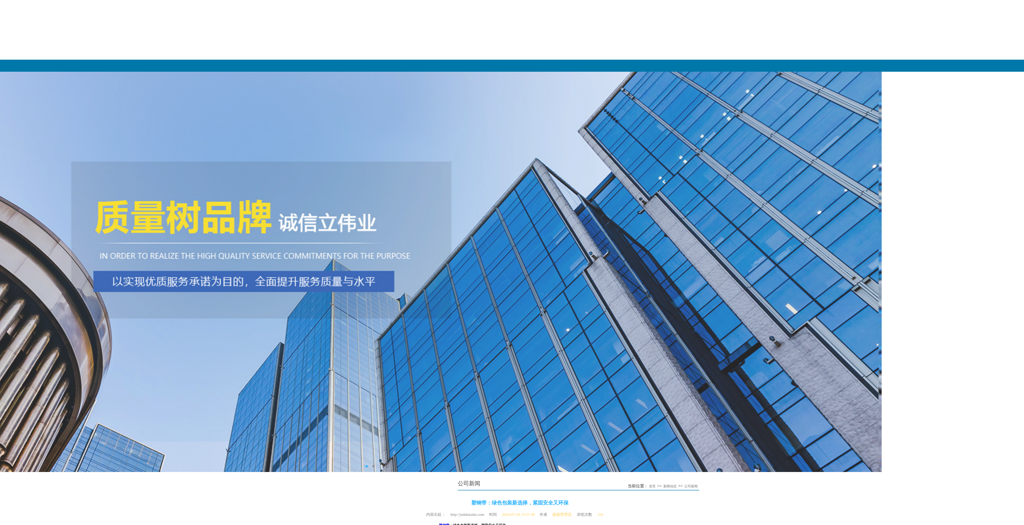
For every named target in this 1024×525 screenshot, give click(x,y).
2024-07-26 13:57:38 (390, 514)
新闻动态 (865, 66)
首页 (783, 486)
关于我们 (642, 66)
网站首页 (532, 66)
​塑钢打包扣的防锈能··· (383, 319)
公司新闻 (821, 486)
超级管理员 (434, 514)
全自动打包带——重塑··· (385, 293)
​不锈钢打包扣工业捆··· (383, 328)
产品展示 (753, 66)
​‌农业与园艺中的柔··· (382, 310)
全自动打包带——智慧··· (385, 284)
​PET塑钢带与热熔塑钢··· (385, 302)
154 (472, 514)
